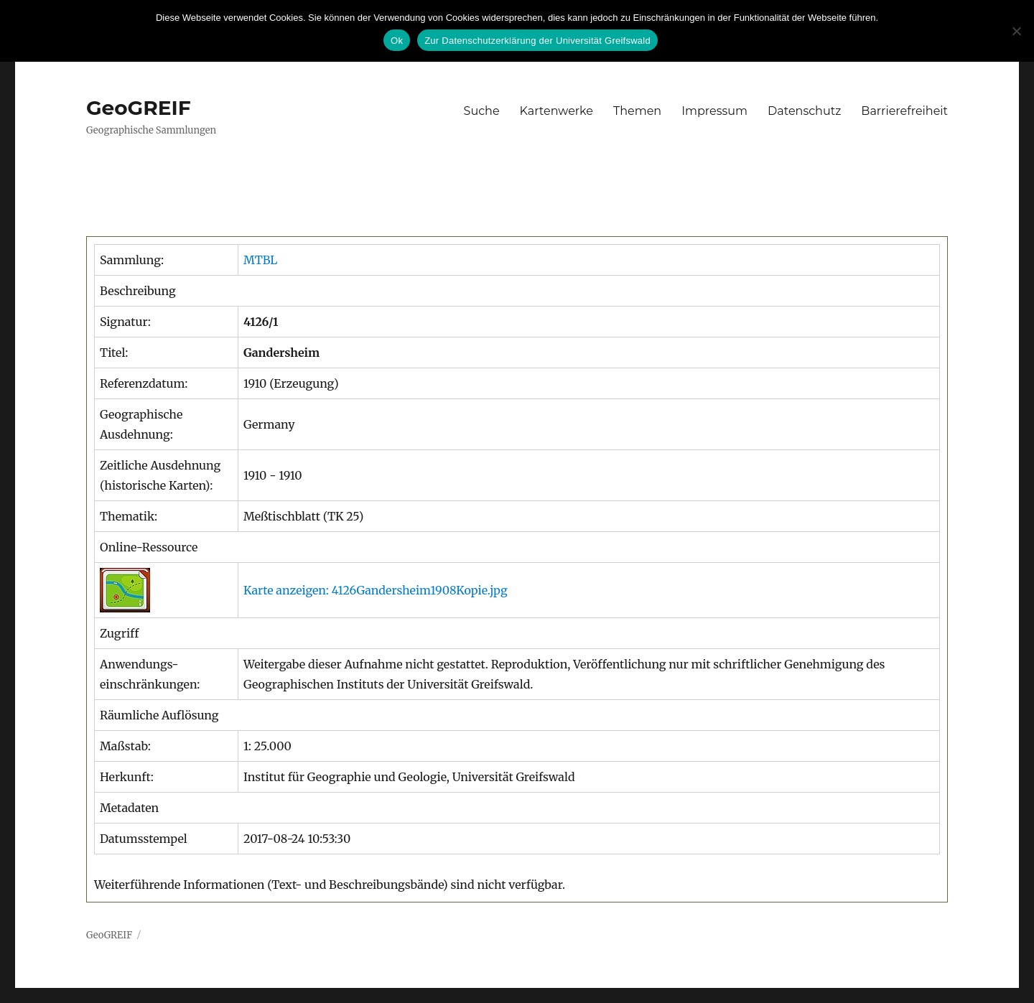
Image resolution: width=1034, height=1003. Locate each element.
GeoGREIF (138, 107)
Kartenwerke (556, 111)
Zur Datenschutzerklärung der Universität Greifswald (537, 40)
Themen (637, 111)
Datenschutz (804, 111)
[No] (1016, 31)
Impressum (714, 111)
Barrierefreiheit (904, 111)
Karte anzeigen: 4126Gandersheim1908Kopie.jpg (375, 590)
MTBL (260, 260)
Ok (397, 40)
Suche (482, 111)
